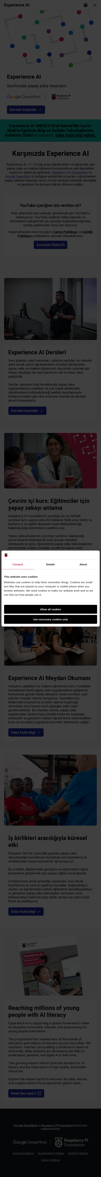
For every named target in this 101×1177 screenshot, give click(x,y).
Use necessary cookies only (50, 619)
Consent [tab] (17, 564)
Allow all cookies (50, 609)
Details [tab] (50, 564)
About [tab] (83, 564)
